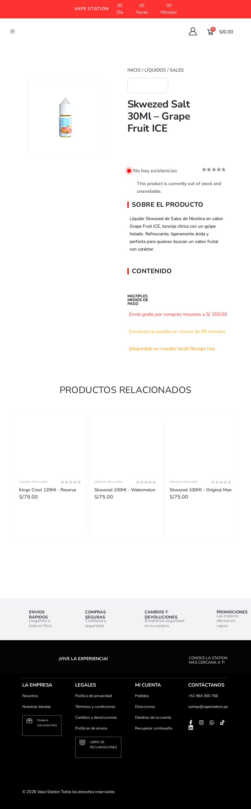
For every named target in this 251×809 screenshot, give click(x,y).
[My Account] (193, 31)
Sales (177, 70)
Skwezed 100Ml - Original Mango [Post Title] (203, 490)
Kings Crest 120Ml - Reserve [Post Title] (47, 490)
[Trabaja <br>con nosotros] (29, 720)
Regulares (39, 482)
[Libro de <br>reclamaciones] (82, 742)
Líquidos (155, 70)
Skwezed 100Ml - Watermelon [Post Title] (124, 490)
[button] (91, 9)
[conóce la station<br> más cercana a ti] (197, 653)
